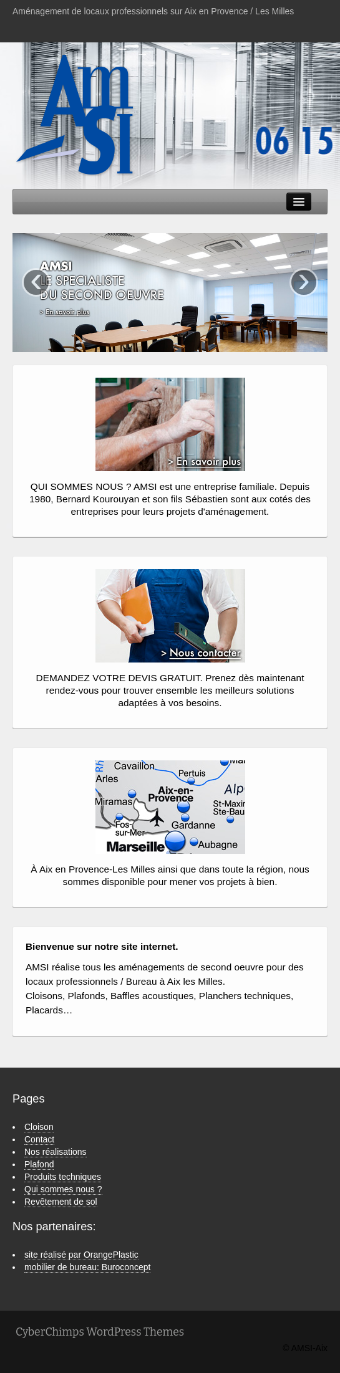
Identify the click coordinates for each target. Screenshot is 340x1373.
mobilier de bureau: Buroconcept (87, 1267)
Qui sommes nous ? (63, 1189)
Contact (39, 1139)
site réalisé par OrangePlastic (81, 1255)
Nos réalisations (55, 1152)
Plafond (39, 1164)
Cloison (39, 1127)
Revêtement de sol (60, 1202)
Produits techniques (62, 1177)
